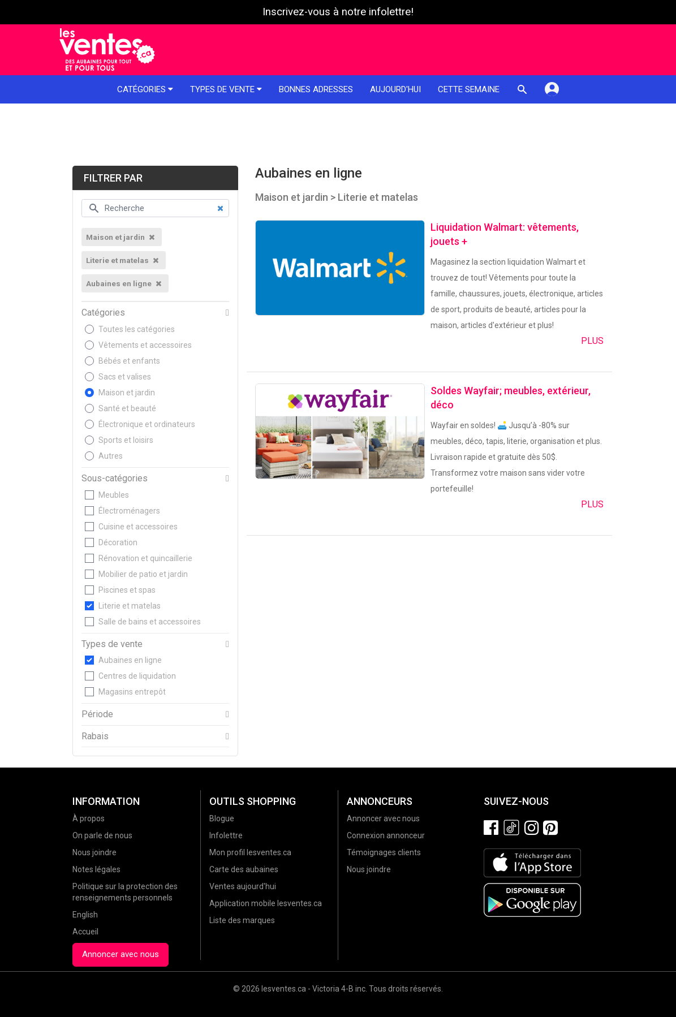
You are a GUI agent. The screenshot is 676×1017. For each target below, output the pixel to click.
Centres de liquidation (137, 675)
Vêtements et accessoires (145, 345)
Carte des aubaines (243, 869)
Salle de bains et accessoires (149, 621)
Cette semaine (469, 89)
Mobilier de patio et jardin (143, 574)
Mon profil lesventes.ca (250, 852)
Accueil (85, 931)
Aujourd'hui (395, 89)
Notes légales (96, 869)
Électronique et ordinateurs (146, 424)
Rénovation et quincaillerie (145, 558)
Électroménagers (129, 510)
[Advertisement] (338, 134)
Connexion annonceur (386, 835)
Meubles (113, 494)
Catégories (145, 89)
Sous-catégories (114, 478)
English (85, 914)
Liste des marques (242, 920)
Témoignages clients (384, 852)
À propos (88, 818)
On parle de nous (102, 835)
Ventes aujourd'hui (242, 886)
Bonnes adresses (316, 89)
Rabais (95, 736)
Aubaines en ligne (130, 660)
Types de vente (226, 89)
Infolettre (226, 835)
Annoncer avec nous (120, 954)
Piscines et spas (127, 589)
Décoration (117, 542)
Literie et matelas (129, 605)
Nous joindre (94, 852)
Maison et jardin (126, 392)
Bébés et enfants (129, 360)
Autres (110, 455)
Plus (592, 340)
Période (97, 714)
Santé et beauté (127, 408)
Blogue (221, 818)
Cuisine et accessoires (138, 526)
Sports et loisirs (125, 440)
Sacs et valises (124, 376)
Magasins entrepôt (132, 691)
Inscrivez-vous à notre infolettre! (338, 12)
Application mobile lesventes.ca (265, 903)
